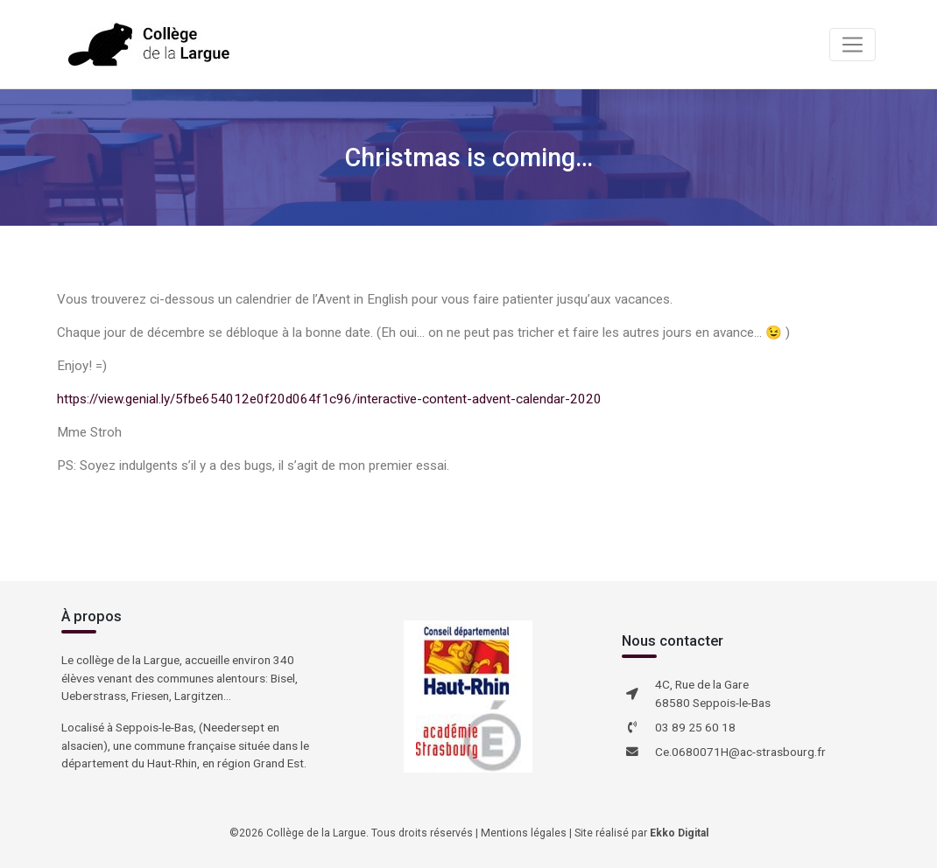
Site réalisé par (641, 833)
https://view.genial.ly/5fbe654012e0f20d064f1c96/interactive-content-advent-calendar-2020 (329, 399)
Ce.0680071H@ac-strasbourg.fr (740, 752)
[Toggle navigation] (852, 44)
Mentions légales (524, 833)
